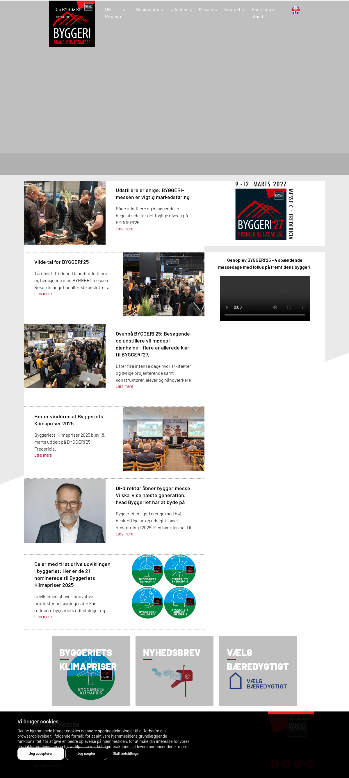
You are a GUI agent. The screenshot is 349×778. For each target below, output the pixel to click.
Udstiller (179, 9)
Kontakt (232, 9)
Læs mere (124, 229)
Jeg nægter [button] (86, 754)
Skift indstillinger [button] (126, 754)
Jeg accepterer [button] (41, 754)
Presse (206, 9)
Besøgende (147, 9)
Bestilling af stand (264, 12)
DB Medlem (113, 12)
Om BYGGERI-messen (68, 12)
